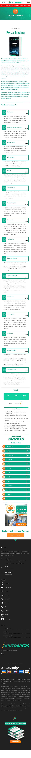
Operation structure (12, 206)
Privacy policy (7, 636)
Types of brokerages (12, 280)
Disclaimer (6, 639)
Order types (10, 339)
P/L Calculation (11, 159)
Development (11, 112)
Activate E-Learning (15, 542)
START (26, 113)
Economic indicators (12, 263)
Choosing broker (12, 320)
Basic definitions (12, 143)
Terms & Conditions (8, 643)
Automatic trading (12, 357)
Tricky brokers (11, 302)
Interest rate (10, 223)
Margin (9, 172)
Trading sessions (12, 190)
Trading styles (11, 243)
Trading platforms (12, 377)
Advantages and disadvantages (15, 127)
